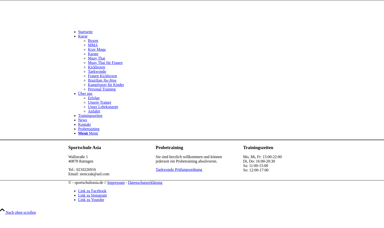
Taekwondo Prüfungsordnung (179, 169)
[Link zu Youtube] (91, 200)
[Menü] (88, 133)
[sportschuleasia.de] (105, 23)
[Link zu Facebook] (92, 191)
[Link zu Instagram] (92, 195)
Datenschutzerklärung (145, 182)
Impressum (116, 182)
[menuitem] (197, 32)
